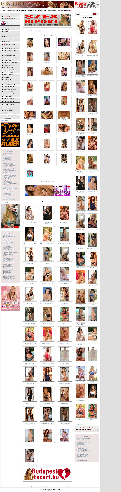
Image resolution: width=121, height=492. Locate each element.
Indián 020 (46, 134)
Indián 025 (29, 163)
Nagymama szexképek (8, 237)
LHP (4, 10)
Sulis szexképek (6, 260)
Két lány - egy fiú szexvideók (83, 442)
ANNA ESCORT (92, 267)
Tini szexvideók (80, 457)
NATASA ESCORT (64, 343)
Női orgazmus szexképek (8, 240)
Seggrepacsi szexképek (8, 254)
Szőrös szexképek (7, 265)
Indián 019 (29, 134)
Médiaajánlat (67, 486)
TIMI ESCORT (64, 403)
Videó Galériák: (87, 436)
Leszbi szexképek (7, 194)
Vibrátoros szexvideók (82, 460)
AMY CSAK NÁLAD (47, 403)
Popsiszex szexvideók (82, 455)
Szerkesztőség (60, 486)
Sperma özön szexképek (8, 258)
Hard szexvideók (80, 447)
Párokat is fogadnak (10, 86)
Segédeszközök (8, 67)
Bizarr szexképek (7, 162)
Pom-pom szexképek (7, 247)
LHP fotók (7, 82)
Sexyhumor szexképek (8, 255)
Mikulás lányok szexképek (9, 199)
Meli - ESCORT (92, 171)
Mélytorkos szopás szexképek (9, 196)
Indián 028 (29, 178)
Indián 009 (64, 76)
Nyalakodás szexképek (8, 242)
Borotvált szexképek (7, 163)
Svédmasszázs (8, 96)
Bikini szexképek (7, 159)
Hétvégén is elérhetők (11, 55)
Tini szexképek (6, 271)
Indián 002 (46, 47)
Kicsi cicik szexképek (8, 189)
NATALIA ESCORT (29, 363)
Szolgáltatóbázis (42, 10)
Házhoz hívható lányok (11, 48)
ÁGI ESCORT (30, 303)
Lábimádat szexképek (8, 192)
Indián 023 (46, 148)
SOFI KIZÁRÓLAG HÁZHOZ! (47, 243)
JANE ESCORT (64, 263)
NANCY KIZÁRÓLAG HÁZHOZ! (92, 56)
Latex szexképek (7, 193)
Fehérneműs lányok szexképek (10, 174)
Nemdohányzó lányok (10, 50)
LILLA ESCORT (64, 303)
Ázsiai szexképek (7, 158)
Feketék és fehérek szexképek (9, 175)
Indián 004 (29, 62)
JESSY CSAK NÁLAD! (64, 383)
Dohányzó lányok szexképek (9, 170)
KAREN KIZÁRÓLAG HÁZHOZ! (30, 424)
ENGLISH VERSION (11, 22)
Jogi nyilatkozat (33, 486)
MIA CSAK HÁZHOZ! (92, 75)
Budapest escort (9, 101)
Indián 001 (29, 47)
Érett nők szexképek (7, 172)
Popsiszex (6, 77)
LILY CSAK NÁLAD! (47, 343)
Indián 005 (46, 62)
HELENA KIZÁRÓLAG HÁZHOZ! (80, 247)
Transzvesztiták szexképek (9, 276)
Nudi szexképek (6, 241)
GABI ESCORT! (92, 230)
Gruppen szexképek (7, 180)
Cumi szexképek (6, 169)
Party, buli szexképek (8, 243)
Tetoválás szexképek (7, 270)
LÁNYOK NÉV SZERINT (10, 104)
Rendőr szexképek (7, 253)
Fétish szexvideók (81, 444)
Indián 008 (46, 75)
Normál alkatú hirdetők (11, 62)
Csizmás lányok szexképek (9, 168)
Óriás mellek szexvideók (82, 454)
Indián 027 (64, 163)
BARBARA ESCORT (65, 423)
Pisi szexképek (6, 246)
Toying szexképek (7, 275)
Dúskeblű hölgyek (9, 60)
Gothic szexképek (7, 178)
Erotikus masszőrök (10, 57)
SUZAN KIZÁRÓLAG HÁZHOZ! (47, 223)
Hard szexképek (6, 181)
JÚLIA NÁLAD (29, 403)
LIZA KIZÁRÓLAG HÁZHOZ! (47, 363)
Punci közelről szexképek (8, 251)
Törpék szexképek (7, 273)
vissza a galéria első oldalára (47, 181)
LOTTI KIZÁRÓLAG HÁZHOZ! (47, 303)
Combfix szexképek (7, 166)
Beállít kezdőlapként (42, 486)
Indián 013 (29, 106)
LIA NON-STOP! (65, 363)
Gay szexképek (6, 177)
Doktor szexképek (7, 171)
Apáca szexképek (7, 157)
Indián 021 (64, 133)
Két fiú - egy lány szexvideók (83, 439)
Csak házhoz (7, 53)
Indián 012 (64, 91)
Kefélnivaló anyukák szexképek (10, 188)
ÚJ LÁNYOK (7, 29)
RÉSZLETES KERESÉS (9, 18)
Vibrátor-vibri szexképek (8, 279)
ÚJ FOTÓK (6, 31)
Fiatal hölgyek (8, 74)
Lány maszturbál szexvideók (83, 450)
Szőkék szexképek (7, 263)
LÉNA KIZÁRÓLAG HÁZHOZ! (29, 465)
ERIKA (47, 263)
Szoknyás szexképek (7, 264)
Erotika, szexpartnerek (64, 10)
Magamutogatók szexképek (9, 195)
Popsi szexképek (6, 248)
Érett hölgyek (8, 72)
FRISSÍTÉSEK (7, 41)
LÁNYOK (6, 26)
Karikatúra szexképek (8, 186)
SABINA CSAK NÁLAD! (30, 343)
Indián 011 (47, 91)
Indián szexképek (7, 184)
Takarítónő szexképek (8, 266)
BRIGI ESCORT (92, 381)
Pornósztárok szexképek (8, 249)
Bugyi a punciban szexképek (9, 165)
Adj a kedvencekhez (52, 486)
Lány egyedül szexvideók (82, 449)
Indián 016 (29, 119)
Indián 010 (29, 91)
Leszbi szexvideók (81, 451)
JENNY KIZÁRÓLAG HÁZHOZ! (29, 243)
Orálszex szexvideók (81, 453)
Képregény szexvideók (82, 448)
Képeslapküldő (52, 10)
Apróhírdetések (32, 10)
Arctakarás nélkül (10, 84)
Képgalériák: (10, 151)
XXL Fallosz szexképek (8, 281)
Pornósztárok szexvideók (82, 456)
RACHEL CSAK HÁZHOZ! (29, 222)
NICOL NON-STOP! (64, 283)
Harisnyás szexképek (7, 182)
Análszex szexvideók (81, 443)
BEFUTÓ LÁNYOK (8, 34)
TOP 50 (5, 36)
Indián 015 (64, 106)
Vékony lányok (8, 65)
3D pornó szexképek (7, 153)
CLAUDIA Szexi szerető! (47, 445)
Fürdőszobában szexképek (9, 176)
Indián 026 (46, 163)
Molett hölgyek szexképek (9, 236)
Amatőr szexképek (7, 154)
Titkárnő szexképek (7, 272)
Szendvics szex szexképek (9, 261)
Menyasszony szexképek (8, 198)
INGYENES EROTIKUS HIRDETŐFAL (9, 107)
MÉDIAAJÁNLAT (8, 112)
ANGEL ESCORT (30, 383)
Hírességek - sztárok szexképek (10, 183)
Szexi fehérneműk (9, 70)
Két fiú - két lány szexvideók (83, 441)
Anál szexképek (6, 156)
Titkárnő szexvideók (81, 459)
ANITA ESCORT (65, 445)
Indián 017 (46, 119)
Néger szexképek (7, 238)
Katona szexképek (7, 187)
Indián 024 (64, 148)
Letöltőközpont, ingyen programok (17, 10)
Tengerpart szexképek (8, 267)
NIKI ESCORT (29, 445)
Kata (47, 383)
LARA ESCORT (64, 323)
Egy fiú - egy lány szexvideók (83, 438)
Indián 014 (46, 106)
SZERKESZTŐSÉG (8, 110)
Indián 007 (29, 76)
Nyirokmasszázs (9, 98)
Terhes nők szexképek (8, 269)
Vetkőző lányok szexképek (9, 278)
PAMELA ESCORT (64, 222)
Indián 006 (64, 61)
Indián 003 (64, 46)
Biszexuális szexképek (8, 160)
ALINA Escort (30, 263)
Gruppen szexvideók (81, 445)
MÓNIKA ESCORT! (47, 323)
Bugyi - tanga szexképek (8, 164)
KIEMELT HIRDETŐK (9, 38)
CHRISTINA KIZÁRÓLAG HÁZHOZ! (47, 424)
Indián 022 (29, 148)
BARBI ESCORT (30, 283)
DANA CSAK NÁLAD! (47, 283)
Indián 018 (64, 119)
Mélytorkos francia (10, 89)
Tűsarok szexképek (7, 277)
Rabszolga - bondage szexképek (10, 252)
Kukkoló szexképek (7, 190)
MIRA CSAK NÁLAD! (30, 323)
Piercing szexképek (7, 244)
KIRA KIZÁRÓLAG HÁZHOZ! (65, 243)
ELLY (92, 133)
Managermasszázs (9, 94)
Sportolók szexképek (7, 259)
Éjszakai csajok (8, 91)
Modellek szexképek (7, 235)
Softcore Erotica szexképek (9, 257)
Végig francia (8, 79)
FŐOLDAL (6, 14)
